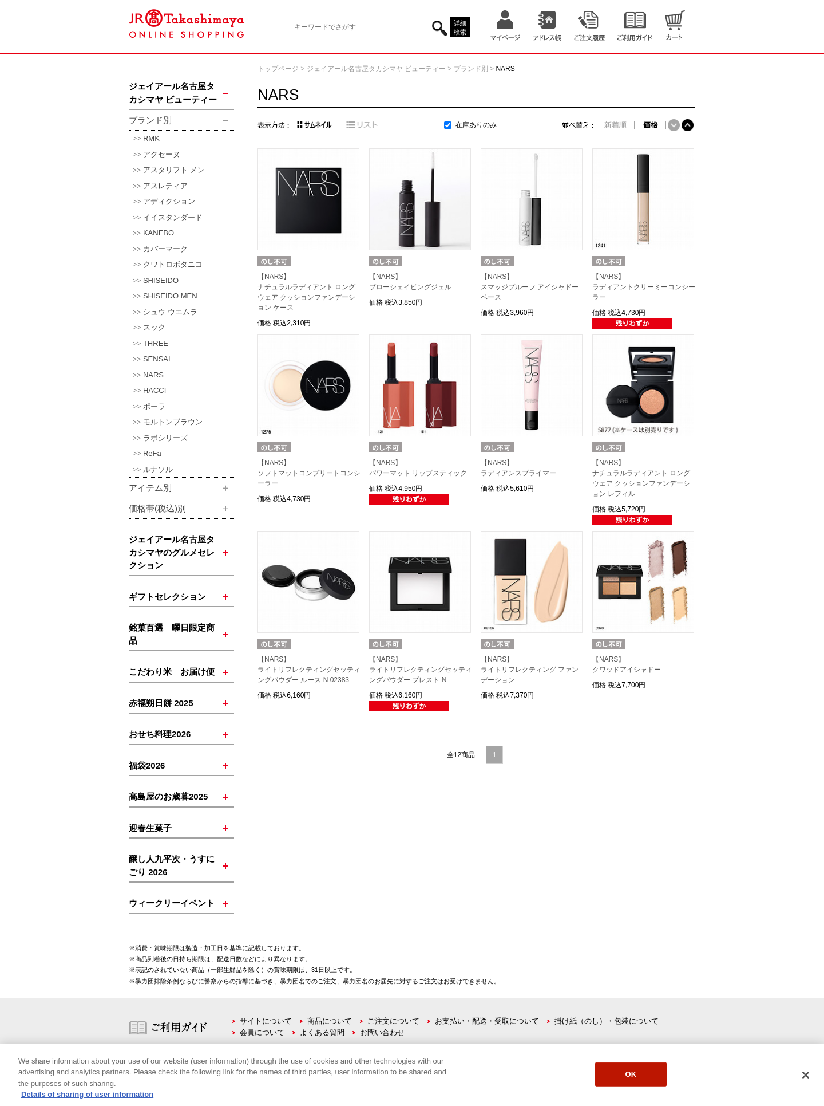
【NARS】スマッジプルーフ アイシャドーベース (530, 287)
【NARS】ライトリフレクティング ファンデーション (530, 669)
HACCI (154, 390)
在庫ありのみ (476, 125)
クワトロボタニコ (173, 264)
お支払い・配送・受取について (487, 1021)
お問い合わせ (382, 1032)
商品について (329, 1021)
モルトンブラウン (173, 422)
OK (630, 1074)
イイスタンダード (173, 217)
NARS (153, 375)
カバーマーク (165, 249)
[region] (412, 1075)
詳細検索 (460, 27)
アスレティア (165, 186)
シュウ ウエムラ (170, 312)
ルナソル (158, 469)
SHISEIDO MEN (170, 296)
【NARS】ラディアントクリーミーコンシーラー (643, 287)
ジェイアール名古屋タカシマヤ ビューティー (376, 69)
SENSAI (157, 359)
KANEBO (158, 233)
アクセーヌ (161, 154)
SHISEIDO (161, 280)
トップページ (278, 69)
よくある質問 (322, 1032)
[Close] (805, 1075)
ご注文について (393, 1021)
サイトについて (266, 1021)
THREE (155, 343)
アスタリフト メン (174, 170)
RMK (151, 138)
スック (154, 327)
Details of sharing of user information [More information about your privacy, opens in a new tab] (87, 1094)
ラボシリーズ (165, 438)
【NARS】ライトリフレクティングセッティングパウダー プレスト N (420, 669)
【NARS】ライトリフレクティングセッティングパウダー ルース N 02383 (309, 669)
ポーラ (154, 406)
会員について (262, 1032)
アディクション (169, 201)
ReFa (152, 453)
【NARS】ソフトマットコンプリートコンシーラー (309, 473)
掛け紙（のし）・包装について (606, 1021)
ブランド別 (471, 69)
